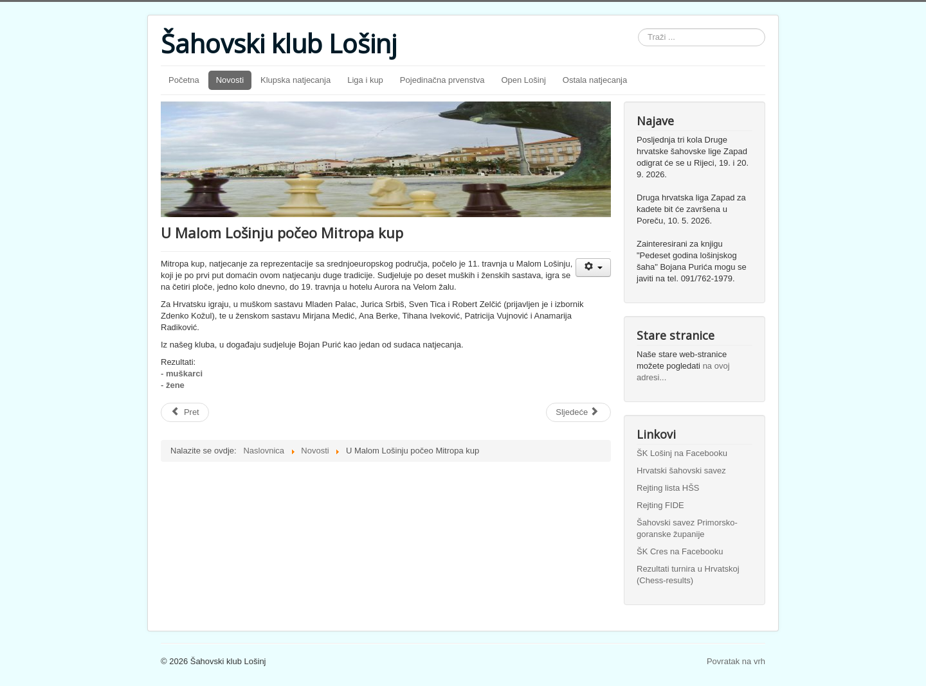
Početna (183, 80)
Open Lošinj (523, 80)
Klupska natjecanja (295, 80)
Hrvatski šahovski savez (681, 470)
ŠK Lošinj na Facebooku (682, 453)
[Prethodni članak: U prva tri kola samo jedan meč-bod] (185, 412)
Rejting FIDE (660, 505)
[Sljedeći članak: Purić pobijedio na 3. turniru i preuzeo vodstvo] (578, 412)
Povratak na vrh (736, 661)
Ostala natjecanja (595, 80)
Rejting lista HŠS (668, 488)
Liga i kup (365, 80)
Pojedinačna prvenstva (442, 80)
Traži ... (638, 28)
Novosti (230, 80)
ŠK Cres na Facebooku (680, 551)
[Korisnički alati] (593, 267)
